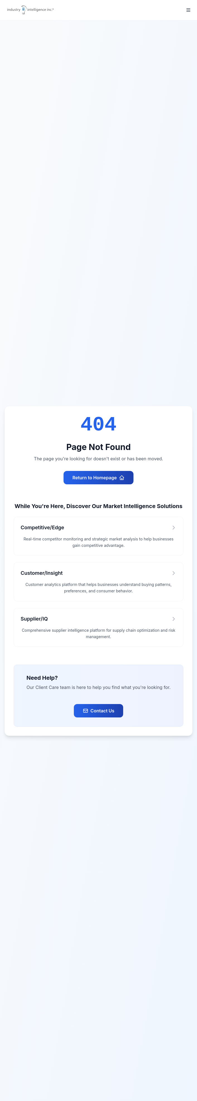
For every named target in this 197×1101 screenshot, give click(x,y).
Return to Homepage (98, 477)
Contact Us (99, 711)
